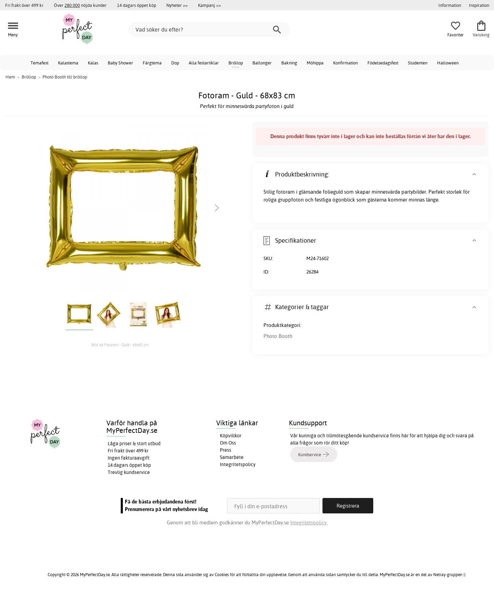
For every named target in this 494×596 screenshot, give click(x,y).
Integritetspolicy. (309, 522)
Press (225, 450)
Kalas (93, 62)
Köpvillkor (231, 436)
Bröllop (235, 62)
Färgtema (152, 62)
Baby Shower (120, 62)
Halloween (448, 62)
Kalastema (68, 62)
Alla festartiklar (204, 62)
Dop (175, 62)
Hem (10, 77)
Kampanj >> (209, 5)
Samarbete (232, 457)
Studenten (417, 62)
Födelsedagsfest (382, 62)
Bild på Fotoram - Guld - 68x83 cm (120, 344)
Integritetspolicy (238, 464)
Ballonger (262, 62)
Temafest (39, 62)
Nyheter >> (177, 5)
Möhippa (315, 62)
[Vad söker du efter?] (209, 29)
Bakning (289, 62)
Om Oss (228, 443)
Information (449, 5)
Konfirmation (345, 62)
